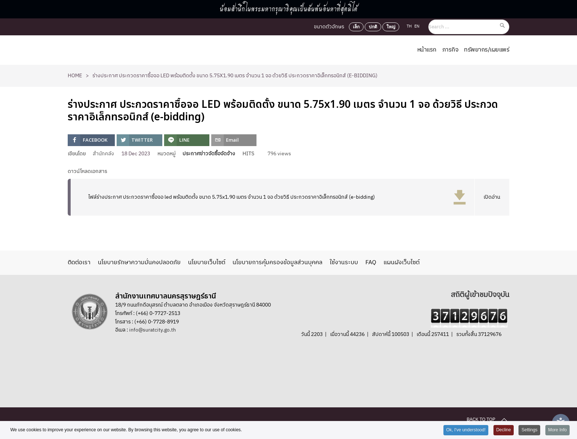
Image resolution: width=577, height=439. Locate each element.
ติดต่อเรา (79, 263)
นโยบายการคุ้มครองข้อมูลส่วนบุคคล (277, 263)
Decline (503, 430)
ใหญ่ (390, 26)
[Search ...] (468, 27)
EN (417, 26)
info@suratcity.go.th (152, 330)
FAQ (370, 263)
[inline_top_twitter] (139, 140)
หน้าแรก (426, 50)
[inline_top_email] (233, 140)
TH (410, 26)
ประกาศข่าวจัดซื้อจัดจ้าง (209, 153)
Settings (529, 430)
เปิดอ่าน (492, 197)
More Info (557, 430)
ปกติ (373, 26)
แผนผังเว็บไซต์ (401, 263)
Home (75, 75)
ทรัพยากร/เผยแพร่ (486, 50)
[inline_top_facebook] (91, 140)
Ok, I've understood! (465, 430)
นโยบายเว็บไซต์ (206, 263)
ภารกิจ (450, 50)
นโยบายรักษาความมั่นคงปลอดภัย (139, 263)
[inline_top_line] (186, 140)
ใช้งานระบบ (344, 263)
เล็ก (356, 26)
